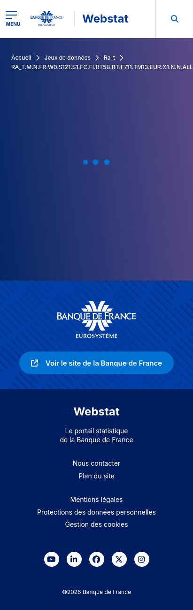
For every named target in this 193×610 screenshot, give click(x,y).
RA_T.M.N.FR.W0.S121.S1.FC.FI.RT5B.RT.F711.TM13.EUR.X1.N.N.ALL (102, 66)
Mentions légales (96, 499)
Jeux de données (68, 57)
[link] (96, 363)
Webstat (105, 18)
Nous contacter (97, 463)
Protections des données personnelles (96, 512)
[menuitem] (174, 19)
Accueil (21, 57)
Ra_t (109, 57)
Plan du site (96, 476)
